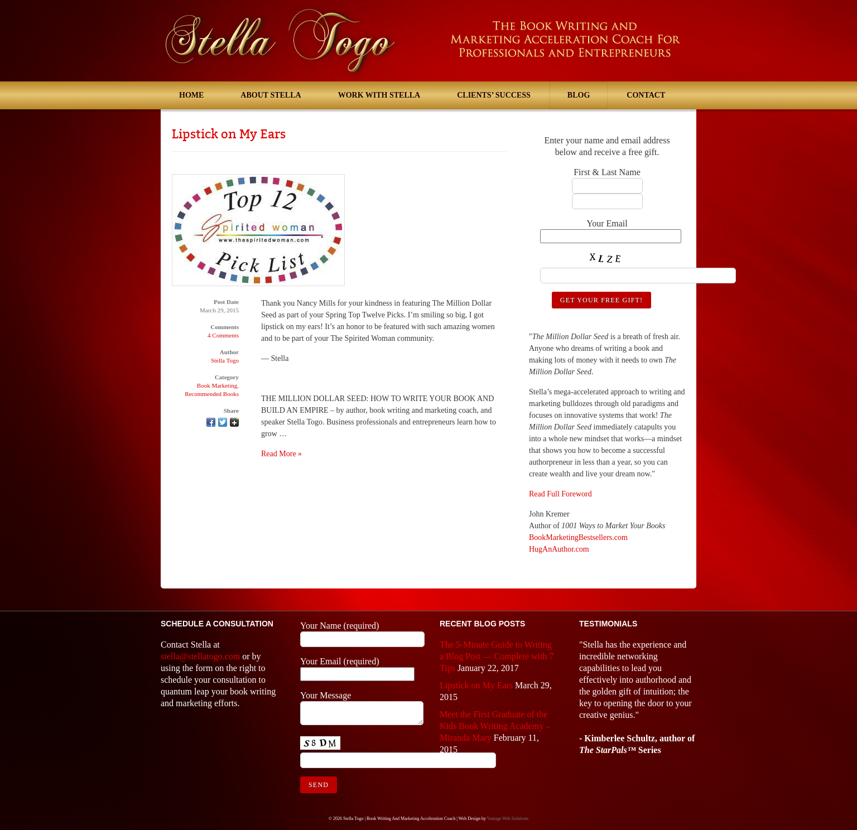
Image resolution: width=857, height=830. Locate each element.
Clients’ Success (494, 95)
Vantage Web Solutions (507, 818)
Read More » (281, 454)
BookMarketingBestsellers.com (578, 537)
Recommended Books (212, 393)
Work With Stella (379, 95)
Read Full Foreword (560, 494)
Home (191, 95)
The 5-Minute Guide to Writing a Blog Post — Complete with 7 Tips (496, 656)
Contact (646, 95)
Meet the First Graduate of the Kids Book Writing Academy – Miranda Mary (495, 726)
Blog (578, 95)
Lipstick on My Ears (229, 134)
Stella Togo (225, 360)
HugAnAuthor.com (559, 549)
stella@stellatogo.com (200, 656)
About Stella (270, 95)
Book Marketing (217, 385)
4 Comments (223, 335)
